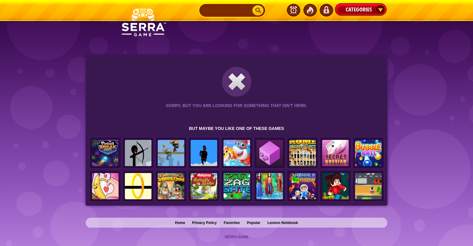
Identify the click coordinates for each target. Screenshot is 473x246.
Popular (253, 223)
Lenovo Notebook (282, 223)
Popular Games (309, 10)
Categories (361, 9)
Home (180, 223)
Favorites (232, 223)
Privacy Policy (204, 223)
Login (326, 10)
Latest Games (293, 10)
